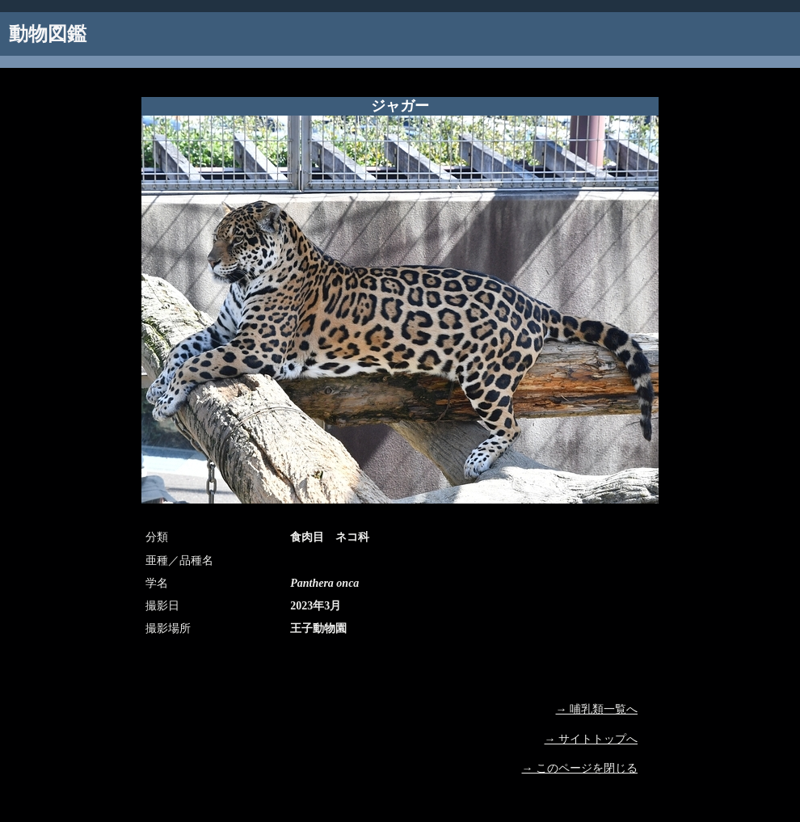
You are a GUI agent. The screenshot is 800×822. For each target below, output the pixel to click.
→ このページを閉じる (580, 768)
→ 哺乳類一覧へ (597, 709)
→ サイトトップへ (591, 739)
